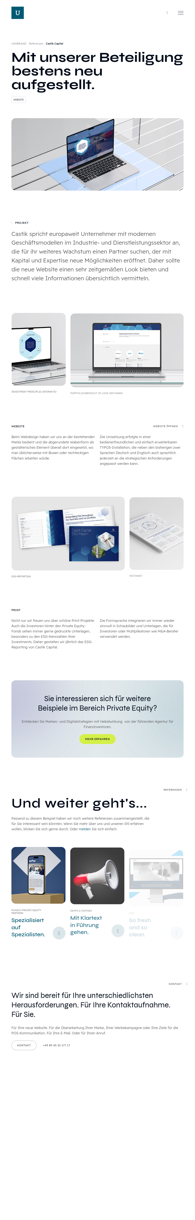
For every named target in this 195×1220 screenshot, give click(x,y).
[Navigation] (181, 13)
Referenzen (36, 43)
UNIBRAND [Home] (19, 43)
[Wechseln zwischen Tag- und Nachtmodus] (167, 13)
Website (19, 99)
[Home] (17, 13)
